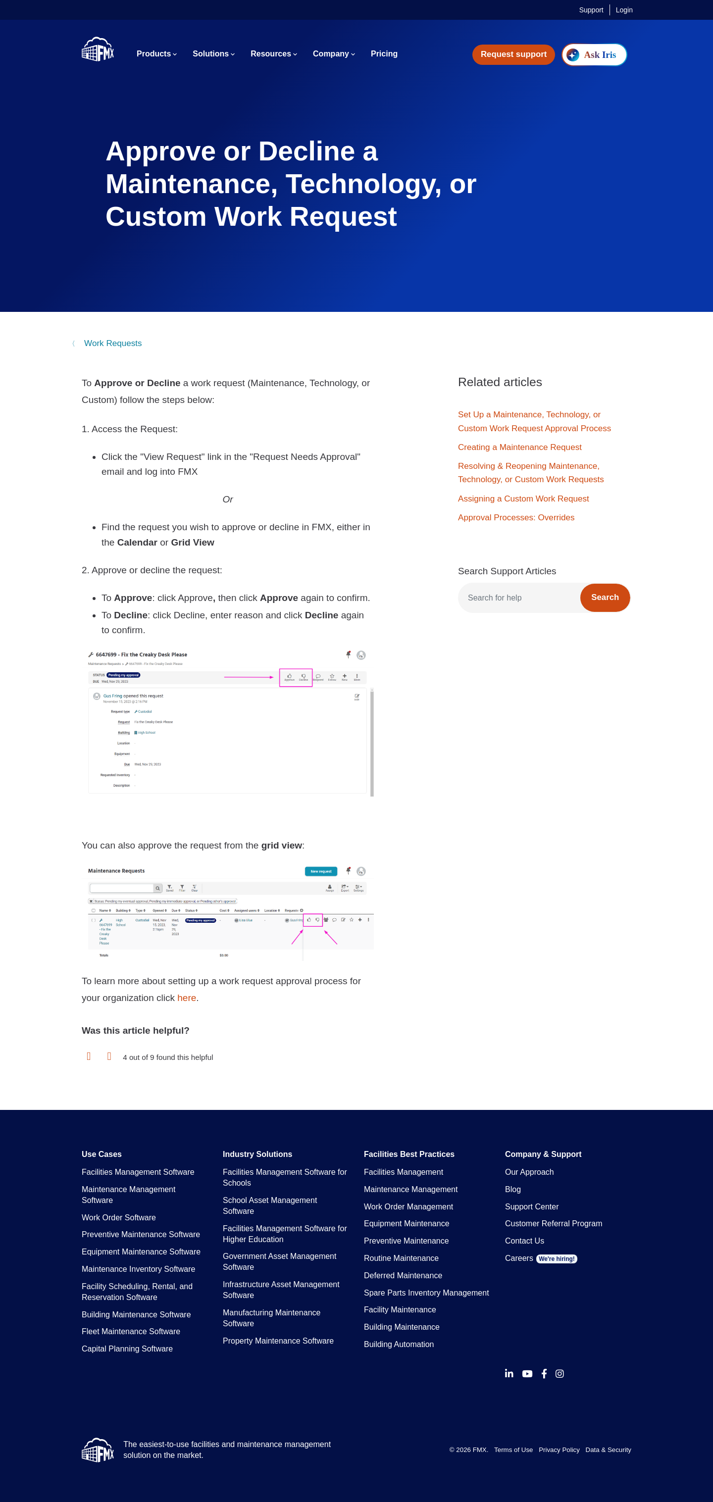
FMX (480, 1449)
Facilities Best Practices (409, 1154)
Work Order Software (119, 1217)
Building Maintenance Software (136, 1314)
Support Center (532, 1206)
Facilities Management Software (138, 1172)
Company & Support (543, 1154)
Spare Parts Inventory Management (426, 1293)
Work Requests (112, 343)
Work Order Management (408, 1206)
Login (624, 10)
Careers (541, 1258)
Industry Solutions (257, 1154)
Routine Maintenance (401, 1258)
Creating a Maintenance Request (520, 447)
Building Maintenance (402, 1327)
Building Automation (399, 1344)
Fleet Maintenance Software (131, 1331)
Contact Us (524, 1241)
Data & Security (608, 1449)
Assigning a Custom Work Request (523, 498)
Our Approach (529, 1172)
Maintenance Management (411, 1189)
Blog (513, 1189)
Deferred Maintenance (403, 1275)
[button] (89, 1056)
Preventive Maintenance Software (141, 1234)
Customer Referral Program (554, 1223)
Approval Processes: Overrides (516, 517)
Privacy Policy (559, 1449)
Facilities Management (403, 1172)
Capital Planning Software (127, 1349)
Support (591, 10)
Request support (514, 54)
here (186, 998)
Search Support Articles (507, 571)
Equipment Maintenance (407, 1223)
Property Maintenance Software (278, 1341)
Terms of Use (513, 1449)
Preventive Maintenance (406, 1241)
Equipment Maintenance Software (141, 1252)
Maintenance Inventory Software (138, 1269)
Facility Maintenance (400, 1309)
